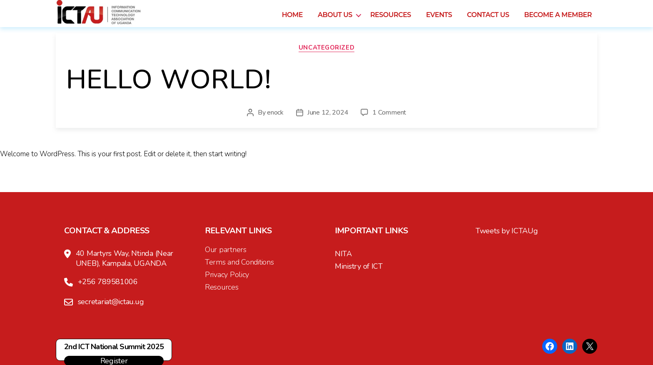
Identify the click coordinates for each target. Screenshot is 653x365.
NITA (343, 254)
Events (439, 19)
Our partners (226, 250)
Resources (390, 19)
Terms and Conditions (239, 262)
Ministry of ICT (359, 266)
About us (335, 19)
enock (275, 112)
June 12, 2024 (328, 112)
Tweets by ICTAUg (507, 231)
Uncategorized (326, 48)
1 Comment (389, 112)
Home (292, 19)
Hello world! (169, 79)
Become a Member (558, 19)
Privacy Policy (227, 275)
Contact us (488, 19)
